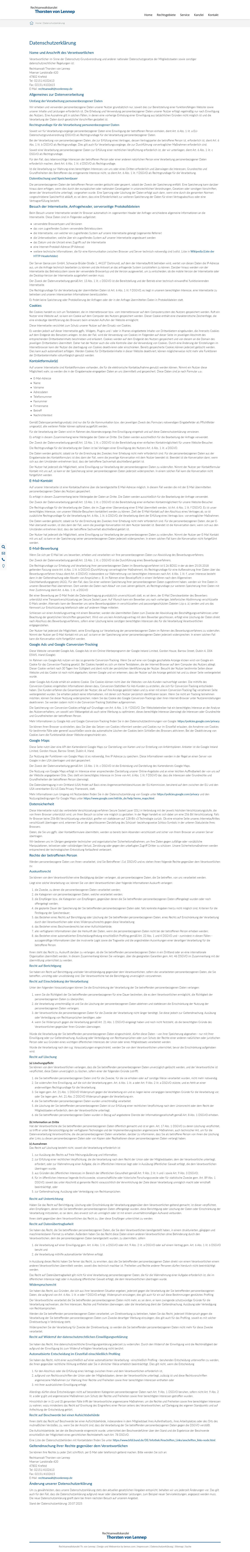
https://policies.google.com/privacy (199, 721)
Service (185, 15)
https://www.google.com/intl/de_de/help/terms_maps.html (119, 798)
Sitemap (179, 1546)
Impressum (142, 1546)
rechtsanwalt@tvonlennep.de (55, 88)
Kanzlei (199, 15)
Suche (188, 1546)
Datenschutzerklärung (54, 23)
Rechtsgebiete (166, 15)
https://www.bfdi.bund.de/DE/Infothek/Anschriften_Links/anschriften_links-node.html (164, 1440)
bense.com (129, 1546)
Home (148, 15)
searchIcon (216, 4)
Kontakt (213, 15)
